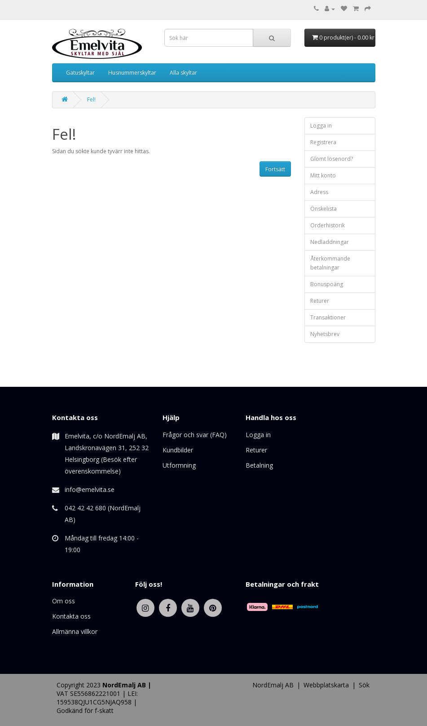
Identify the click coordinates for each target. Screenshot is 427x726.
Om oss (63, 601)
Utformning (179, 465)
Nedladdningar (329, 242)
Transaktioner (328, 317)
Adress (319, 192)
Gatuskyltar (80, 72)
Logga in (321, 125)
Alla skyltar (183, 72)
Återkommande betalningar (330, 263)
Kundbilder (178, 450)
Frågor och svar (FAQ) (195, 434)
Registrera (323, 142)
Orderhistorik (327, 225)
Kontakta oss (71, 616)
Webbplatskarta (326, 685)
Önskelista (323, 208)
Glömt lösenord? (331, 159)
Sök (364, 685)
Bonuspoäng (326, 284)
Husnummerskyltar (132, 72)
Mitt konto (323, 175)
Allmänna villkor (74, 631)
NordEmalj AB (273, 685)
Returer (319, 301)
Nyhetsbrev (324, 334)
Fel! (91, 99)
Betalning (259, 465)
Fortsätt (275, 169)
